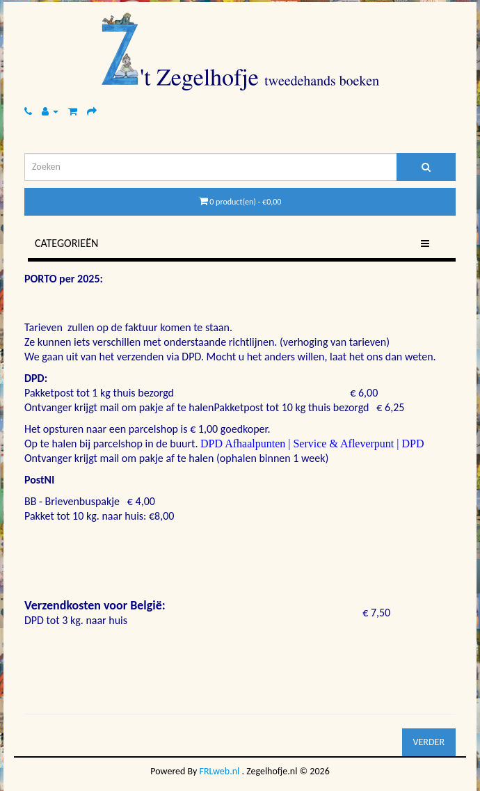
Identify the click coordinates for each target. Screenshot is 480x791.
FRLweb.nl (220, 771)
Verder (429, 742)
